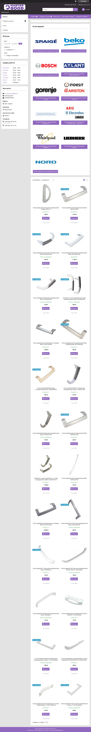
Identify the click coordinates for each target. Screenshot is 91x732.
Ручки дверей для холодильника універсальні (46, 122)
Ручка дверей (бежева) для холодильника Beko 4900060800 (46, 388)
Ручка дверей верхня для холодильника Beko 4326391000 (46, 253)
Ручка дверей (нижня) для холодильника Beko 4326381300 (46, 433)
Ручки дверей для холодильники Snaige (46, 51)
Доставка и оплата (68, 16)
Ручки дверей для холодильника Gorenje (46, 98)
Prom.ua (54, 728)
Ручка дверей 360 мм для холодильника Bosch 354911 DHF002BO (74, 569)
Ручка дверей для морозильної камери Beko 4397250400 (46, 343)
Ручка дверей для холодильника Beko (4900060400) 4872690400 (74, 343)
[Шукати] (75, 9)
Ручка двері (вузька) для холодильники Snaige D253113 (46, 208)
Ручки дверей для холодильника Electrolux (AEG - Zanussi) (74, 122)
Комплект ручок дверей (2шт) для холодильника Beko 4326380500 (74, 298)
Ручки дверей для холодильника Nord (45, 171)
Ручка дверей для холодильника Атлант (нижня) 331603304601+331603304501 (74, 659)
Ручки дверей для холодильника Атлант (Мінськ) (74, 74)
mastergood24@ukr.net (11, 93)
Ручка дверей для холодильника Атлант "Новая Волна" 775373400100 (46, 704)
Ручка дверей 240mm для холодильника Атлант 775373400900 (74, 704)
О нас (32, 20)
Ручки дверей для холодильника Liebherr (74, 147)
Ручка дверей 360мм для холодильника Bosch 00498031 (46, 614)
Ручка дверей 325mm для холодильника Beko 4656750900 (74, 524)
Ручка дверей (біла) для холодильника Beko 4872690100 (74, 253)
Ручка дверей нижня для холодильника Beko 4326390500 (46, 298)
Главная (33, 16)
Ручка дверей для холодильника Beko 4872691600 (74, 208)
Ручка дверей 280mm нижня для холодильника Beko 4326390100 (74, 388)
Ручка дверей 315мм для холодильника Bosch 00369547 (46, 569)
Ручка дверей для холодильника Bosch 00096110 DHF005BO (74, 614)
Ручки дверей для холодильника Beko (73, 51)
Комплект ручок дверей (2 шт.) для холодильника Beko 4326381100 (46, 478)
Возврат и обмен (81, 16)
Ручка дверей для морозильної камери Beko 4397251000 (46, 524)
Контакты (57, 16)
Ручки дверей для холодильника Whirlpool (46, 147)
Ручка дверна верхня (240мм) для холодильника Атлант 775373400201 (46, 659)
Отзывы (5, 30)
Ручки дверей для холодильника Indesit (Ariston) (74, 98)
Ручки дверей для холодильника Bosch (46, 75)
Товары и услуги (44, 16)
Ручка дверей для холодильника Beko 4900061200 (74, 433)
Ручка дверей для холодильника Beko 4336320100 (74, 478)
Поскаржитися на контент (42, 730)
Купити (46, 218)
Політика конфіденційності (56, 730)
